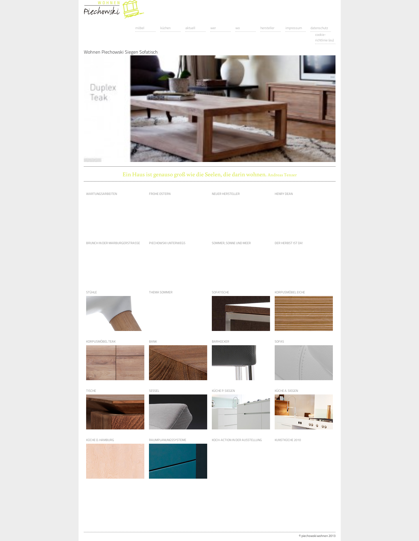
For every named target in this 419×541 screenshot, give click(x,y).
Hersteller (267, 28)
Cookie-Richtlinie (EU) (324, 37)
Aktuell (190, 28)
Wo (237, 28)
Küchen (165, 28)
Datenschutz (319, 28)
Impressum (293, 28)
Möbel (139, 28)
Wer (213, 28)
